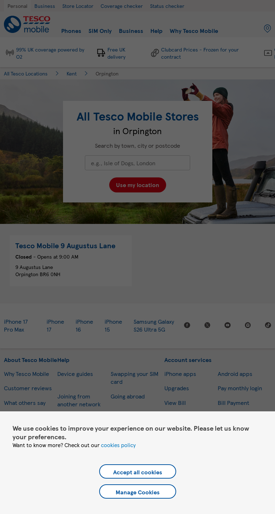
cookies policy (118, 445)
